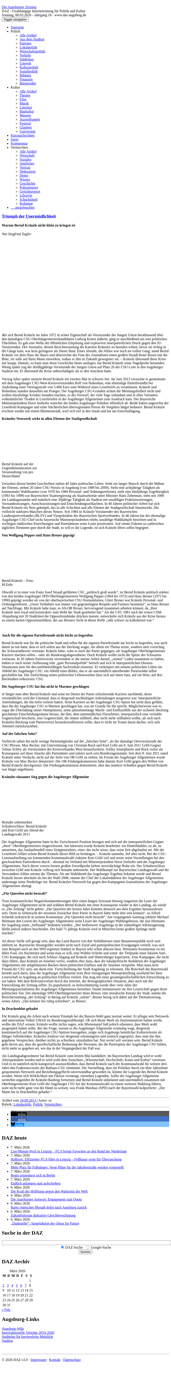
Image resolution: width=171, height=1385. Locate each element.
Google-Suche (101, 1247)
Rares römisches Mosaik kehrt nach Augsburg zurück (49, 1207)
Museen (25, 115)
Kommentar (19, 143)
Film (23, 99)
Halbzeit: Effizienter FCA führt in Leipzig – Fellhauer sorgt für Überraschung (66, 1159)
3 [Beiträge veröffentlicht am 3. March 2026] (8, 1285)
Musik (24, 103)
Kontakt (55, 1360)
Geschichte (27, 183)
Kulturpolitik (29, 67)
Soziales (25, 159)
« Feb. (6, 1310)
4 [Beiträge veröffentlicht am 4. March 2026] (12, 1285)
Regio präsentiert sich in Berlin (33, 1175)
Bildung (25, 75)
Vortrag (25, 167)
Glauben (26, 127)
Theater (25, 95)
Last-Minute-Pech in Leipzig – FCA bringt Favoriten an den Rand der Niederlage (69, 1151)
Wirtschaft (27, 155)
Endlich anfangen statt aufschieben (35, 1183)
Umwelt (25, 63)
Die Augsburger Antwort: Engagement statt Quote (46, 1199)
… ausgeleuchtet (23, 207)
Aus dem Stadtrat (32, 39)
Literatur (26, 107)
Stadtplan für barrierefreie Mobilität (27, 1336)
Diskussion (27, 171)
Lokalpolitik (28, 47)
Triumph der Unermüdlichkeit (29, 216)
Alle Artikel (28, 35)
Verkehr (25, 55)
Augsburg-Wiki (13, 1328)
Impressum (38, 1360)
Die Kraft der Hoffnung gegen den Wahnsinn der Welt (49, 1191)
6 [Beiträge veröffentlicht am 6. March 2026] (21, 1285)
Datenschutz (72, 1360)
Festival (25, 123)
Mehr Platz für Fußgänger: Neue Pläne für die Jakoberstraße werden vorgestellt (67, 1167)
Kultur (15, 87)
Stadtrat (7, 1341)
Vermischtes (19, 147)
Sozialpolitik (29, 71)
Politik (15, 31)
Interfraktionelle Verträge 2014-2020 (28, 1332)
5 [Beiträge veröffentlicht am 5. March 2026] (17, 1285)
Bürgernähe (28, 83)
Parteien (25, 43)
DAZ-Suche (74, 1247)
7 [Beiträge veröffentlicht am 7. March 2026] (25, 1285)
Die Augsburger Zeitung (19, 7)
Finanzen (26, 79)
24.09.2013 (28, 1100)
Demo (24, 175)
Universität (27, 131)
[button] (19, 1114)
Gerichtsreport (30, 191)
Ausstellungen (30, 119)
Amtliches (27, 163)
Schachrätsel (29, 199)
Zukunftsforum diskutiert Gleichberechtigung (43, 1215)
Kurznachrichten (23, 135)
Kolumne (26, 203)
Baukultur (27, 111)
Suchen (85, 1252)
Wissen (25, 179)
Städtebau (27, 59)
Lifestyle (26, 195)
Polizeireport (29, 187)
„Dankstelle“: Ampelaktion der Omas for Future (45, 1223)
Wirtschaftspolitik (32, 51)
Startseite (17, 27)
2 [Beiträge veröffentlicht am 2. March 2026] (3, 1285)
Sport (14, 139)
